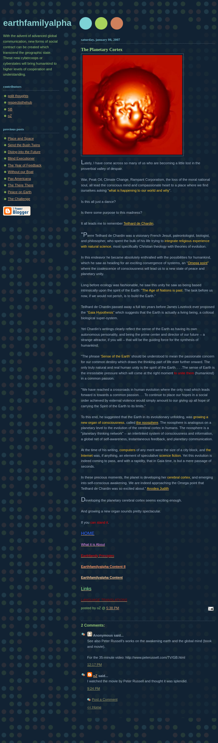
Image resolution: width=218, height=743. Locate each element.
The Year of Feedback (24, 165)
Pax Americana (19, 178)
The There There (21, 185)
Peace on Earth (19, 192)
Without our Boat (20, 172)
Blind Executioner (21, 158)
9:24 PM (93, 688)
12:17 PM (94, 664)
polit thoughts (18, 96)
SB (10, 109)
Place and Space (21, 138)
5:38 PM (112, 608)
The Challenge (19, 199)
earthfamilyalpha (37, 23)
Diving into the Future (24, 152)
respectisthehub (20, 102)
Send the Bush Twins (24, 145)
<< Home (94, 707)
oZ (10, 116)
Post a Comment (104, 699)
